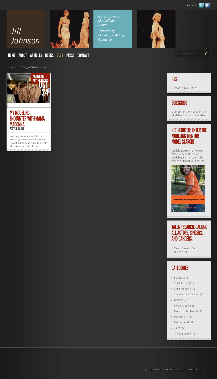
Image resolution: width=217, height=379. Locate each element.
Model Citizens (182, 305)
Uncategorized (182, 333)
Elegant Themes (164, 369)
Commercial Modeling (186, 294)
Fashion (178, 300)
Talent (177, 328)
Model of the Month (186, 311)
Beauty (178, 277)
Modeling (179, 316)
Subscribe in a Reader (184, 88)
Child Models (181, 288)
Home (10, 67)
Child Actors (181, 283)
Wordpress (195, 369)
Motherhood (181, 322)
